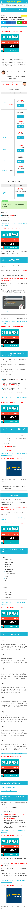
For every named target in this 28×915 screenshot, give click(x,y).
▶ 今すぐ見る (20, 150)
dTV (4, 160)
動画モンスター (14, 1)
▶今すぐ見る (20, 105)
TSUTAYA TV (4, 149)
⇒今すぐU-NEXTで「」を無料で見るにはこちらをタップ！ (14, 753)
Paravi (4, 137)
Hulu (5, 114)
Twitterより (6, 311)
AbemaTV (4, 170)
